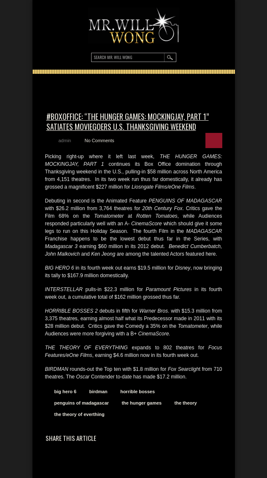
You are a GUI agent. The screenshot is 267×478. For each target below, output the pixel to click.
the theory (186, 402)
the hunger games (141, 402)
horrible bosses (137, 391)
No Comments (99, 140)
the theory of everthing (79, 414)
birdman (98, 391)
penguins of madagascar (81, 402)
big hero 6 (65, 391)
